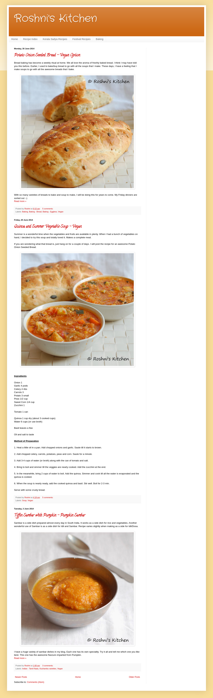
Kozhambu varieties (48, 669)
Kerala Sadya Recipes (55, 39)
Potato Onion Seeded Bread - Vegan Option (47, 55)
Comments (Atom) (35, 682)
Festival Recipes (82, 39)
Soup (24, 500)
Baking (99, 39)
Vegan (60, 212)
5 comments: (47, 209)
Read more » (20, 201)
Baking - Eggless (50, 212)
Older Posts (134, 677)
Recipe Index (30, 39)
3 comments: (47, 666)
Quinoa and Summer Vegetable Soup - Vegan (48, 227)
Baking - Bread (35, 212)
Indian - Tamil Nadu (30, 669)
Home (14, 39)
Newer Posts (21, 677)
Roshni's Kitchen (55, 18)
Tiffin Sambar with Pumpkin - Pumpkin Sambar (49, 516)
